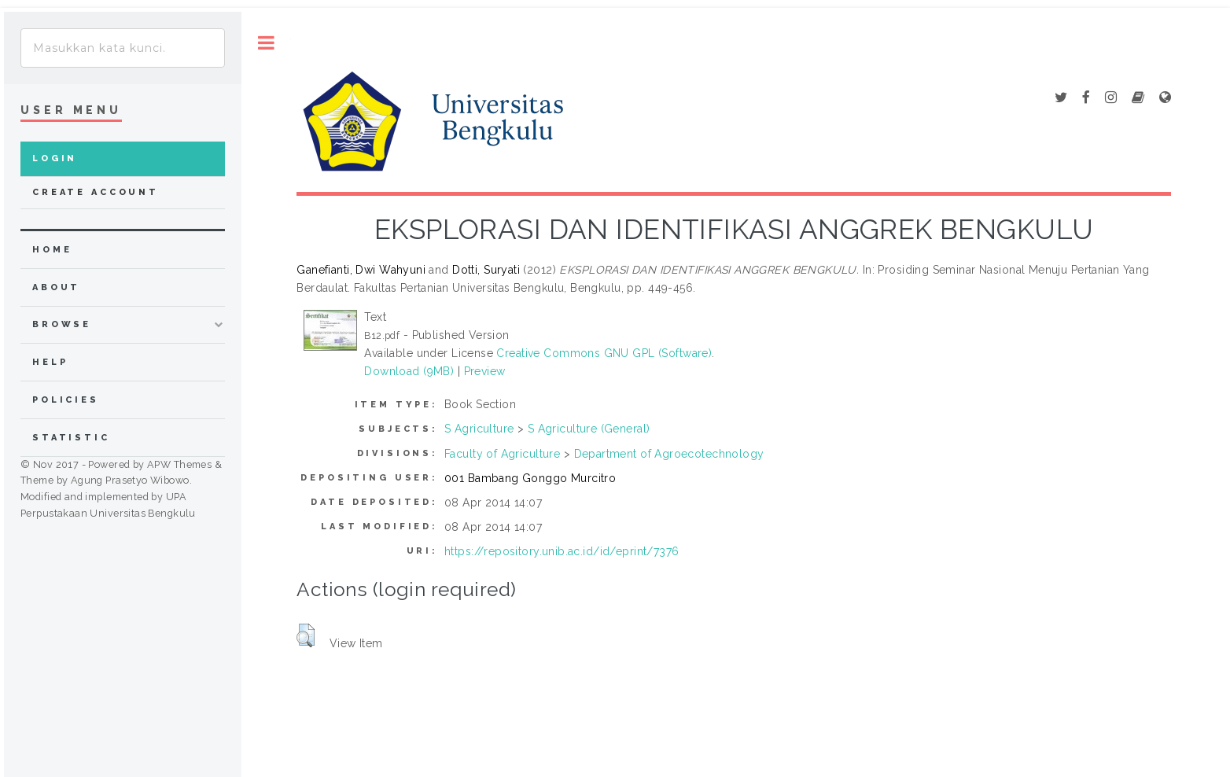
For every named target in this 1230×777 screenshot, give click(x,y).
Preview (485, 371)
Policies (65, 400)
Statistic (71, 438)
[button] (305, 635)
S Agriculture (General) (589, 428)
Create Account (95, 192)
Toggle (266, 43)
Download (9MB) (409, 371)
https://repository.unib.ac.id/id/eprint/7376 (561, 551)
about (56, 287)
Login (54, 158)
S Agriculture (479, 428)
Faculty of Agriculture (502, 453)
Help (50, 362)
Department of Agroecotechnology (669, 453)
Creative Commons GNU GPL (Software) (604, 353)
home (52, 250)
